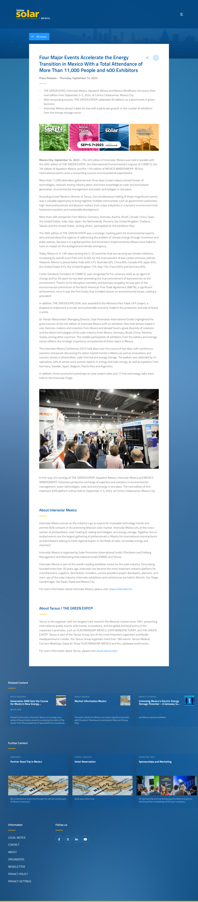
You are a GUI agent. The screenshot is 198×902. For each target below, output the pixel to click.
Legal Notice (17, 837)
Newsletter (16, 866)
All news (38, 36)
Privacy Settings (19, 881)
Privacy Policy (18, 874)
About (12, 852)
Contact (13, 844)
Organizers (16, 859)
